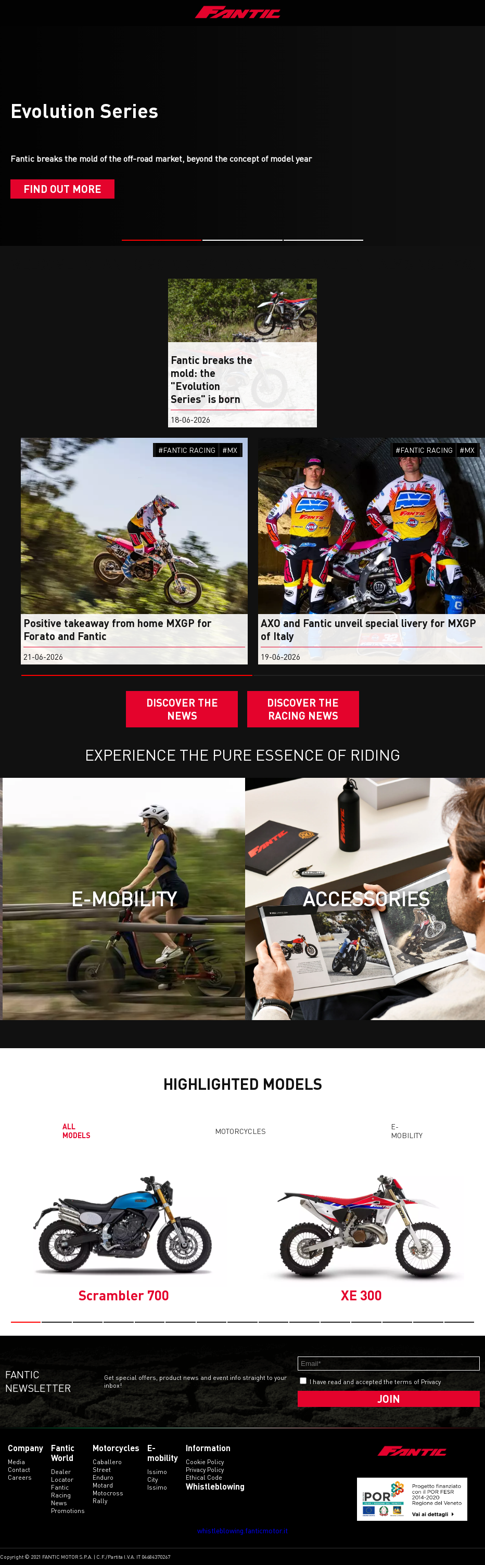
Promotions (68, 1511)
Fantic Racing (61, 1491)
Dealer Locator (62, 1475)
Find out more (62, 188)
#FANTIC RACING (226, 450)
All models (76, 1131)
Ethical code (204, 1477)
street (102, 1469)
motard (103, 1485)
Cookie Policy (205, 1462)
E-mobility (407, 1131)
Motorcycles (240, 1131)
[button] (161, 240)
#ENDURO (22, 450)
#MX (269, 450)
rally (100, 1501)
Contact (19, 1469)
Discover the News (182, 709)
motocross (108, 1493)
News (59, 1503)
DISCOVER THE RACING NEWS (303, 709)
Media (16, 1462)
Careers (20, 1477)
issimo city (157, 1475)
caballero (107, 1462)
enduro (103, 1477)
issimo (157, 1487)
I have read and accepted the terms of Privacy (375, 1382)
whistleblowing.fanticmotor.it (242, 1530)
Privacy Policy (205, 1469)
